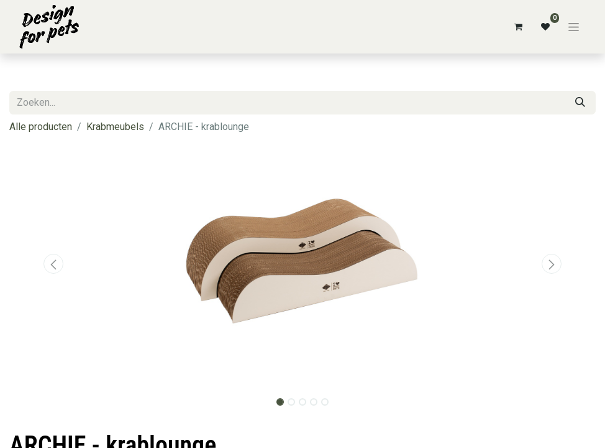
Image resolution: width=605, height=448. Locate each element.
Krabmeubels (115, 127)
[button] (53, 264)
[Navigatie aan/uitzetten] (574, 26)
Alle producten (40, 127)
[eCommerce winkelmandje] (518, 27)
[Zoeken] (580, 102)
